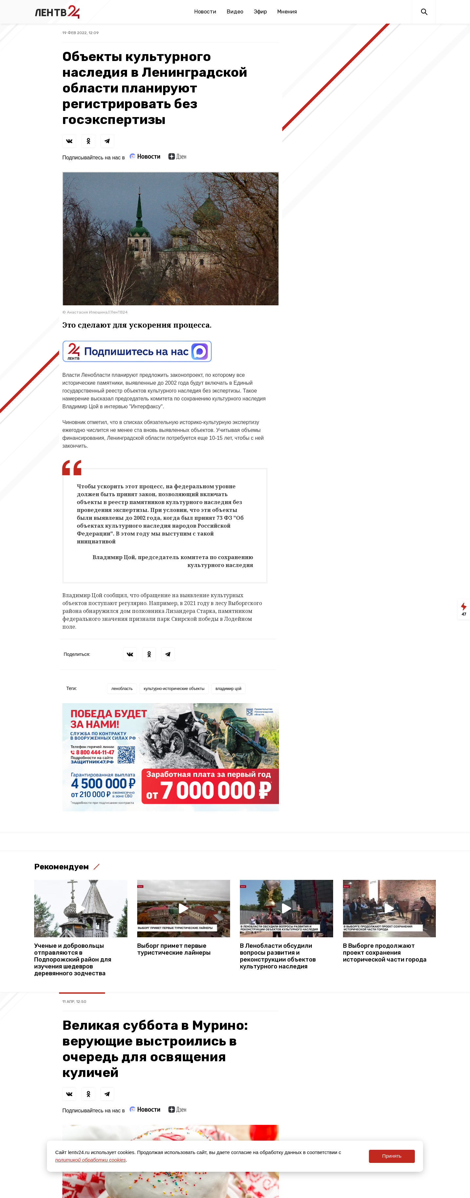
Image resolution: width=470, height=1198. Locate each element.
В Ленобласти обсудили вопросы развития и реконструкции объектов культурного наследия (278, 956)
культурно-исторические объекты (174, 688)
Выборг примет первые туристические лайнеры (174, 949)
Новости (205, 12)
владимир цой (229, 688)
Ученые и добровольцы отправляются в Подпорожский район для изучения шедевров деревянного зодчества (72, 960)
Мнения (287, 12)
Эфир (260, 12)
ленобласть (122, 688)
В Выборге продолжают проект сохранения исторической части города (385, 953)
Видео (235, 12)
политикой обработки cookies (90, 1160)
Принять (391, 1156)
